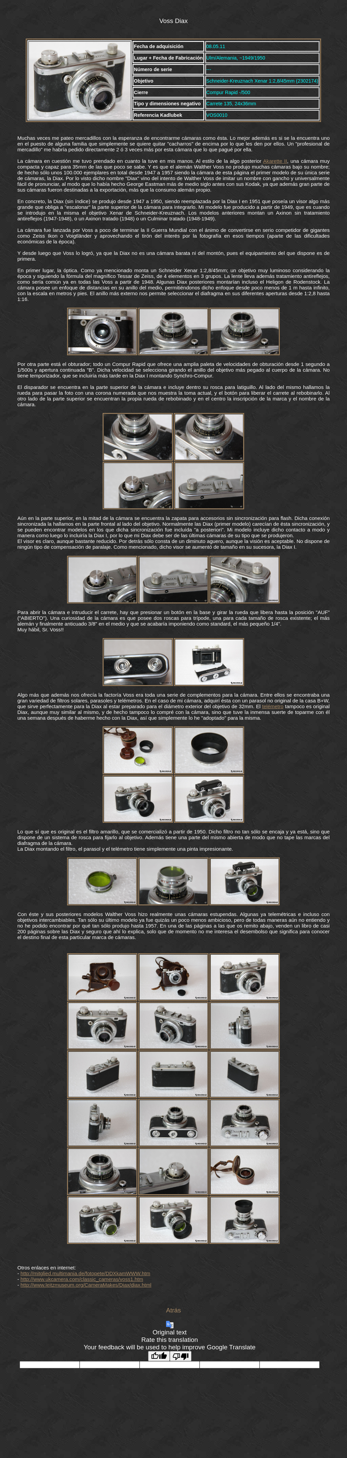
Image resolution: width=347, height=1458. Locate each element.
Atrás (173, 1310)
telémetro (272, 706)
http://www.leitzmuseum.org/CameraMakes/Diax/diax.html (85, 1285)
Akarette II (275, 161)
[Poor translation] (180, 1356)
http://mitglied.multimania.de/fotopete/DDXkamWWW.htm (85, 1273)
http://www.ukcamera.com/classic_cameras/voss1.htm (81, 1279)
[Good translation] (159, 1356)
